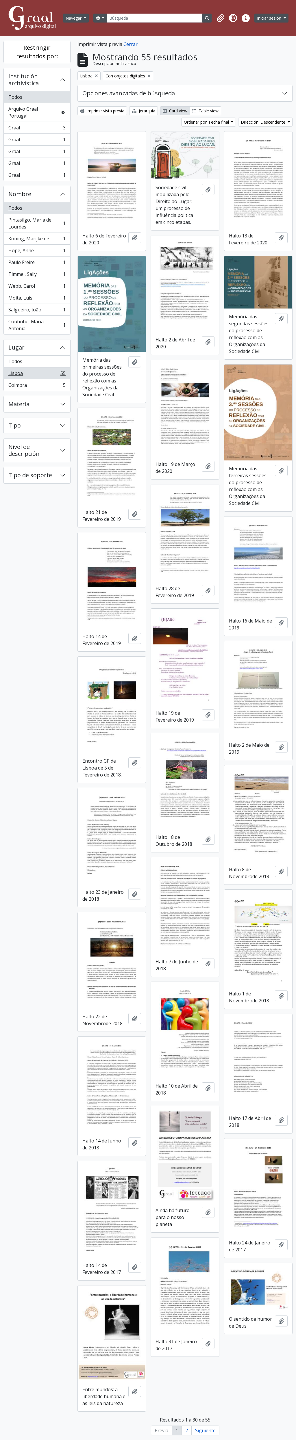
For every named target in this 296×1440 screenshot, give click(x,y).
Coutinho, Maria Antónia (37, 325)
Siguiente (205, 1430)
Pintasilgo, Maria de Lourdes (37, 223)
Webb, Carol (37, 287)
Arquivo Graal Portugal (37, 112)
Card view (175, 111)
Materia (18, 404)
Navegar (74, 18)
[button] (220, 18)
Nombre (19, 194)
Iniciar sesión (269, 18)
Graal (37, 129)
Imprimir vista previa (102, 111)
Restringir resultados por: (37, 52)
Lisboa (37, 374)
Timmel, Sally (37, 275)
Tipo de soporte (30, 475)
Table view (205, 111)
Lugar (16, 347)
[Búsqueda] (155, 18)
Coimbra (37, 386)
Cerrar (130, 44)
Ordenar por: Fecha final (207, 122)
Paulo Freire (37, 263)
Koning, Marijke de (37, 240)
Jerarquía (143, 111)
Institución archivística (23, 79)
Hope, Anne (37, 252)
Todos (15, 97)
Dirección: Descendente (263, 122)
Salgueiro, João (37, 311)
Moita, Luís (37, 299)
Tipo (14, 425)
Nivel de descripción (24, 450)
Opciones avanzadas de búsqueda (128, 93)
